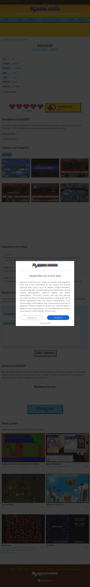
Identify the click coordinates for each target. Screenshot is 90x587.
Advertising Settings (35, 308)
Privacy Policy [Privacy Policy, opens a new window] (50, 311)
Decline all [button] (31, 317)
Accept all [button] (58, 317)
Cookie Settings (37, 311)
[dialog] (45, 293)
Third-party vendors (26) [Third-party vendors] (43, 295)
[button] (45, 323)
